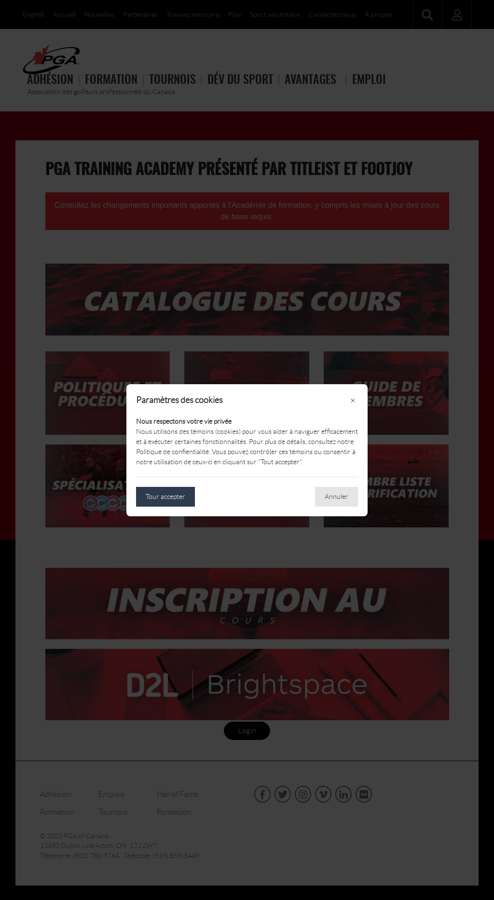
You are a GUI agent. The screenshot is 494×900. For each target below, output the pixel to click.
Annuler (336, 496)
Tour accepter (165, 496)
